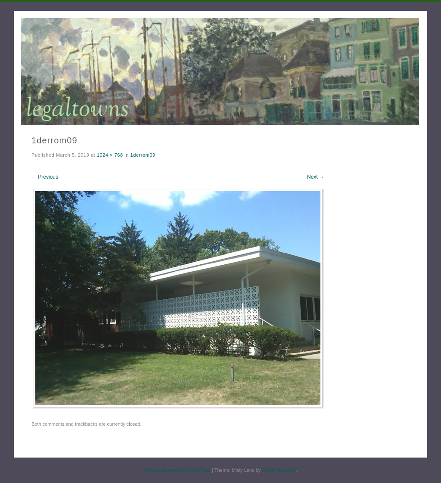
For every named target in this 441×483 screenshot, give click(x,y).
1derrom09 (142, 155)
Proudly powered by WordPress (177, 470)
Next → (315, 177)
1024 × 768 (110, 155)
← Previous (44, 177)
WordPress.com (278, 470)
